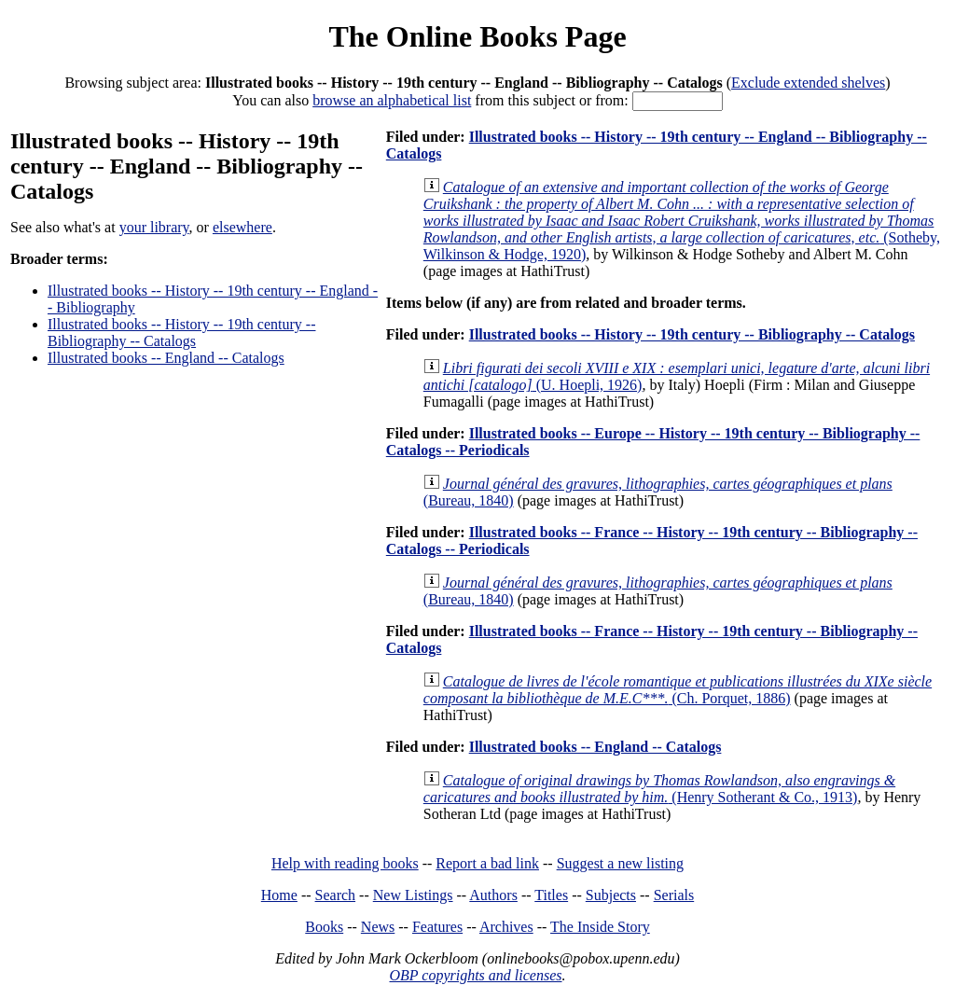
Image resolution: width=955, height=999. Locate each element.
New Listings (413, 895)
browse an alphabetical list (391, 100)
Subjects (611, 895)
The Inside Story (600, 927)
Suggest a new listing (620, 863)
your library (154, 227)
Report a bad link (487, 863)
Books (324, 927)
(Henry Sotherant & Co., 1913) (659, 788)
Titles (551, 895)
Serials (674, 895)
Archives (506, 927)
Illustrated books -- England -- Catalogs (166, 358)
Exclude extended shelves (808, 82)
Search (335, 895)
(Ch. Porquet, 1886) (677, 689)
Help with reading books (345, 863)
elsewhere (242, 227)
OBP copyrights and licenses (475, 975)
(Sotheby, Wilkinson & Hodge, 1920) (681, 220)
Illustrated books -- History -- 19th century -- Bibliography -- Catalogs (181, 332)
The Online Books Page (477, 36)
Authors (493, 895)
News (377, 927)
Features (437, 927)
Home (279, 895)
